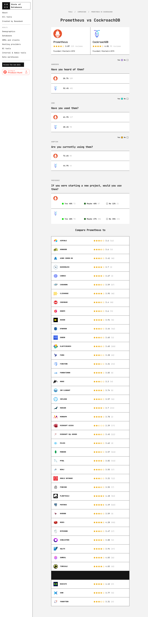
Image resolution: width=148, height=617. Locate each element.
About (5, 13)
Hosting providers (11, 44)
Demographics (8, 31)
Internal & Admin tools (14, 53)
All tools (7, 17)
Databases (7, 36)
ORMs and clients (11, 40)
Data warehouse (9, 57)
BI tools (6, 48)
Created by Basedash (12, 21)
